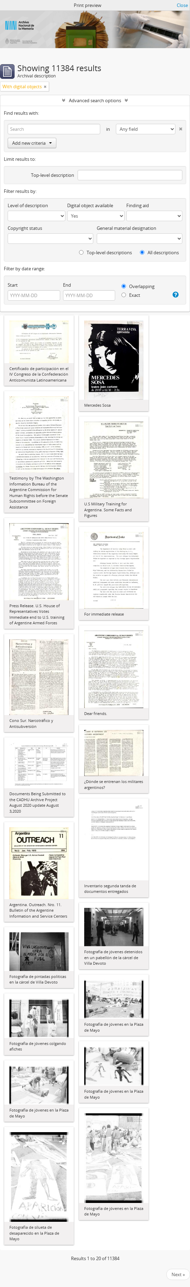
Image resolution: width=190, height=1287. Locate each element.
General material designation (126, 228)
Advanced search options (95, 100)
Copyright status (25, 228)
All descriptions (159, 252)
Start (13, 285)
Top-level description (52, 175)
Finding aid (137, 205)
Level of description (28, 205)
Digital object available (90, 205)
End (67, 285)
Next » (178, 1274)
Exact (130, 295)
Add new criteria (32, 143)
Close (182, 5)
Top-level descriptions (105, 252)
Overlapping (138, 286)
